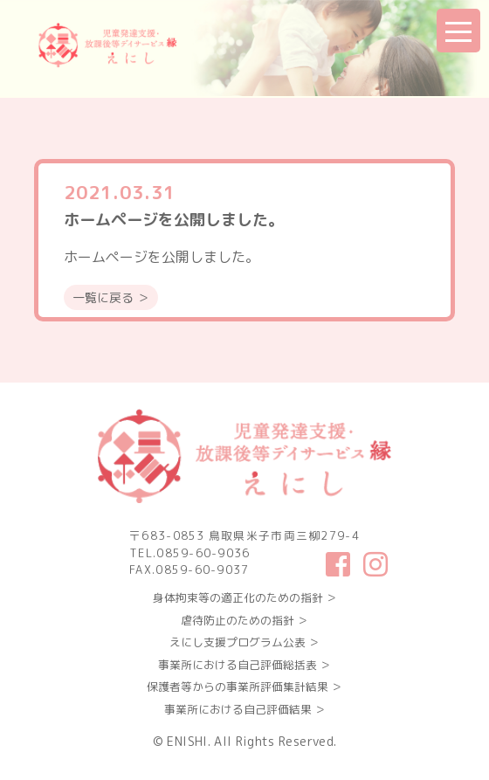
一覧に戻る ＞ (110, 297)
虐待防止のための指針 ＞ (244, 620)
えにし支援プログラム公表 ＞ (244, 642)
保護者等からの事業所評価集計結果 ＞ (244, 686)
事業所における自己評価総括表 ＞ (244, 665)
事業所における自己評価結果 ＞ (245, 709)
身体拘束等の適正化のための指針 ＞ (245, 597)
